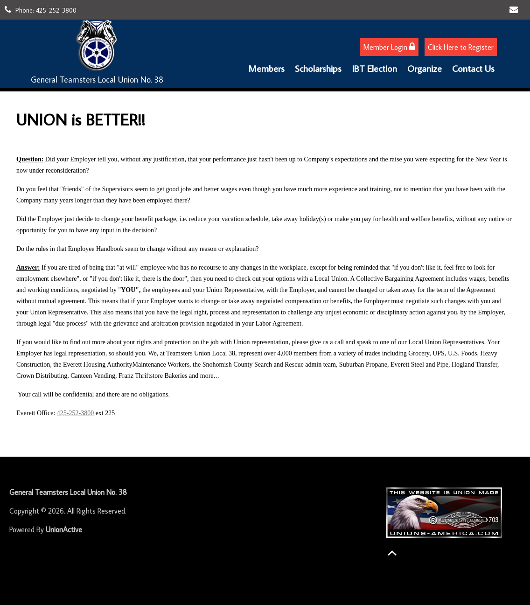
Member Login (389, 47)
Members (266, 68)
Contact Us (473, 68)
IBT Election (374, 68)
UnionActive (64, 529)
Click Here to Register (461, 47)
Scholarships (318, 68)
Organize (424, 68)
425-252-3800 (56, 10)
